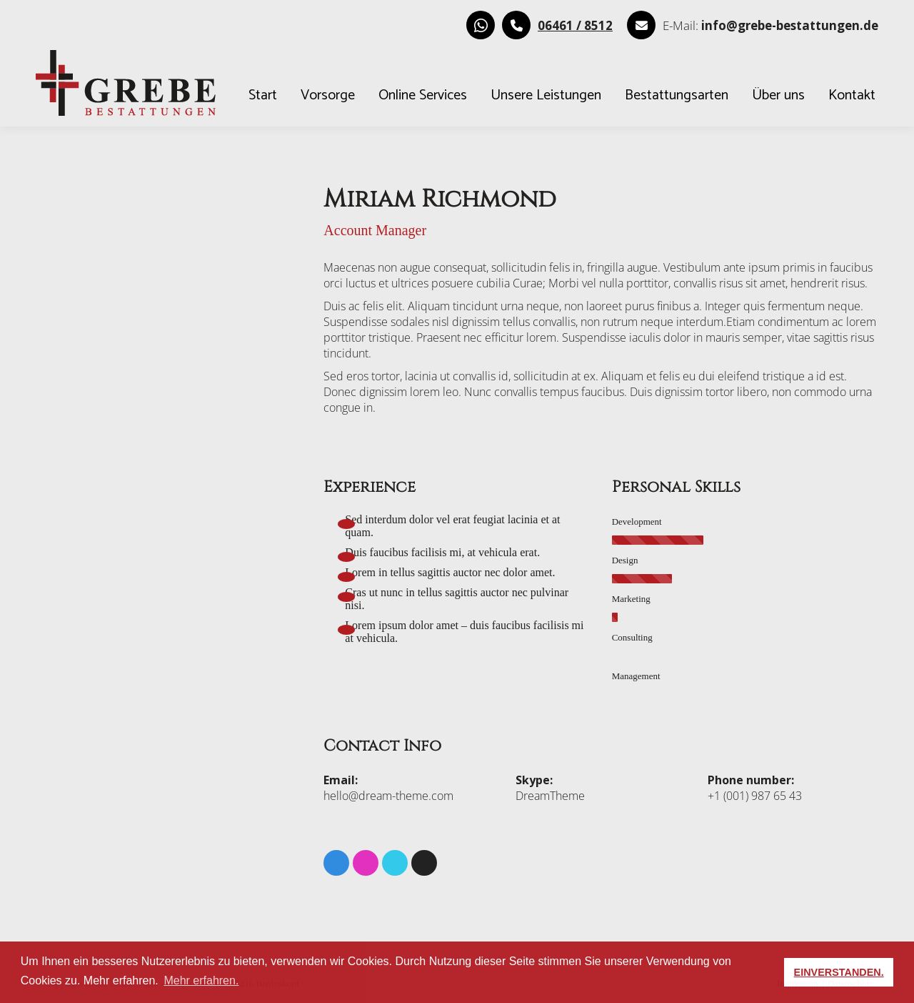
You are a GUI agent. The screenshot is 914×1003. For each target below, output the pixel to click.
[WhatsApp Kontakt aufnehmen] (480, 25)
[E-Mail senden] (789, 25)
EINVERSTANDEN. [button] (839, 972)
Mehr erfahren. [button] (201, 980)
